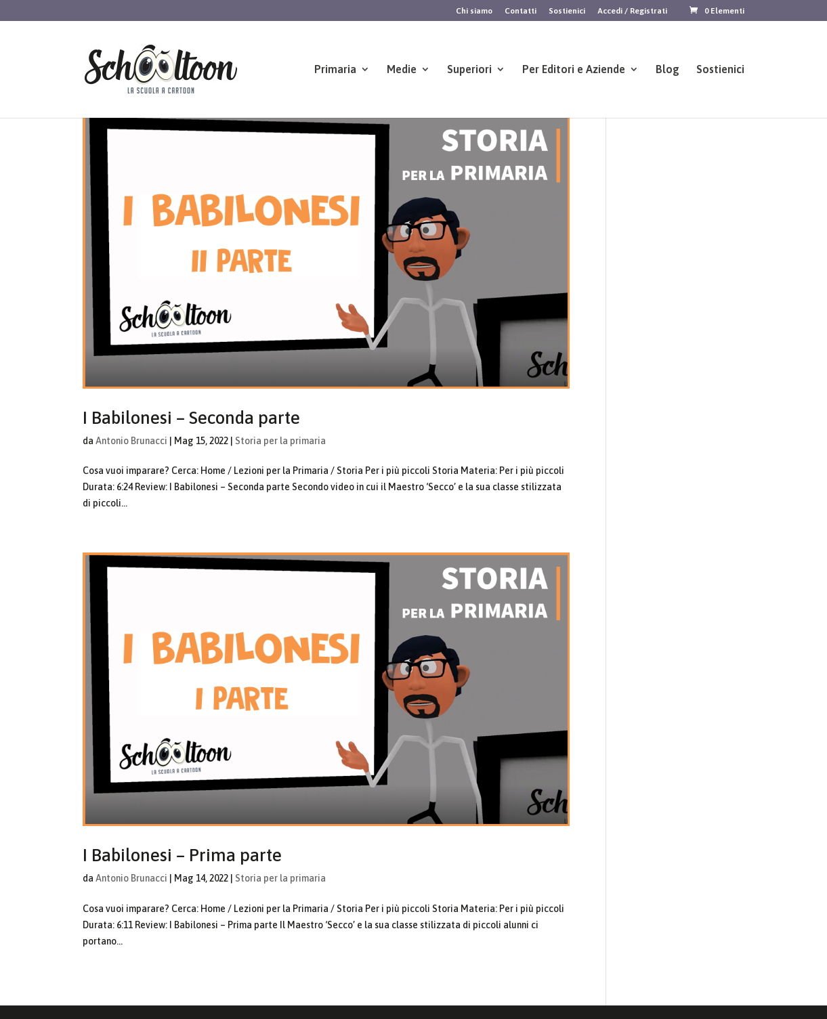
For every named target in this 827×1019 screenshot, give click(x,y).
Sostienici (567, 11)
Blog (667, 69)
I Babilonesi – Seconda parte (191, 418)
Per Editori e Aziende (573, 69)
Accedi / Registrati (632, 11)
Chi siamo (474, 11)
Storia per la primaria (280, 440)
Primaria (335, 69)
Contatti (520, 11)
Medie (402, 69)
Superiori (469, 69)
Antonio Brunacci (131, 440)
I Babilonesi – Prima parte (182, 855)
